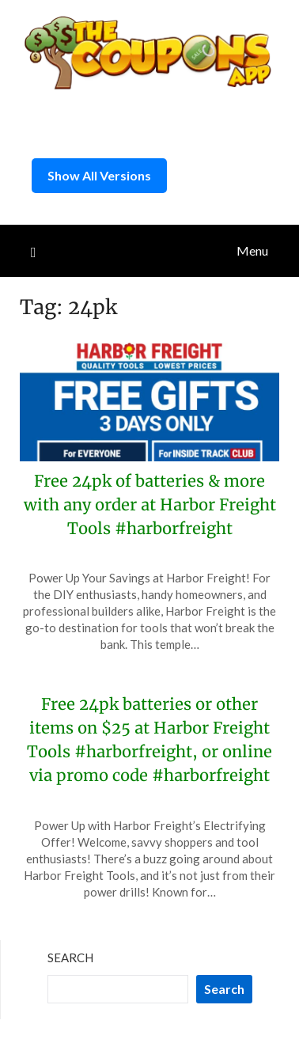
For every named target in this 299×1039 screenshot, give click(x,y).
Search (70, 957)
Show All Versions (99, 175)
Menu (252, 250)
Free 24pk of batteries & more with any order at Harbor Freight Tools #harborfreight (150, 504)
